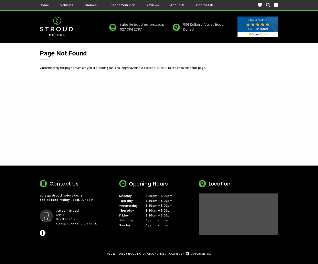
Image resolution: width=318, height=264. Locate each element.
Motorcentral (198, 253)
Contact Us (205, 5)
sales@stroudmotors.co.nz (142, 24)
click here (160, 68)
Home (44, 5)
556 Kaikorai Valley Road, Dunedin (66, 200)
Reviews (153, 5)
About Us (177, 5)
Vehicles (66, 5)
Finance (92, 5)
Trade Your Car (123, 5)
